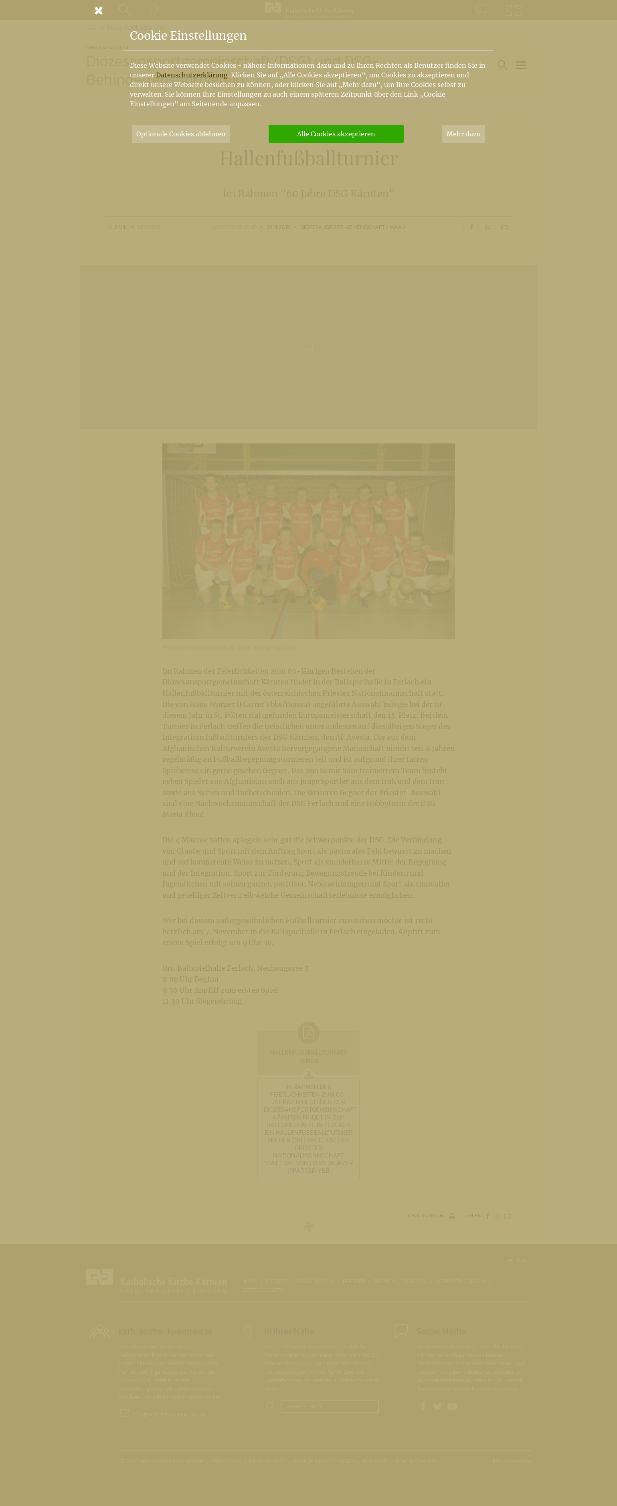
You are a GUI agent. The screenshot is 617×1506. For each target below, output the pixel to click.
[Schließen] (308, 10)
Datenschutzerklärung (192, 75)
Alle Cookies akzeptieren (336, 134)
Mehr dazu (464, 134)
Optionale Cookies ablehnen (181, 134)
